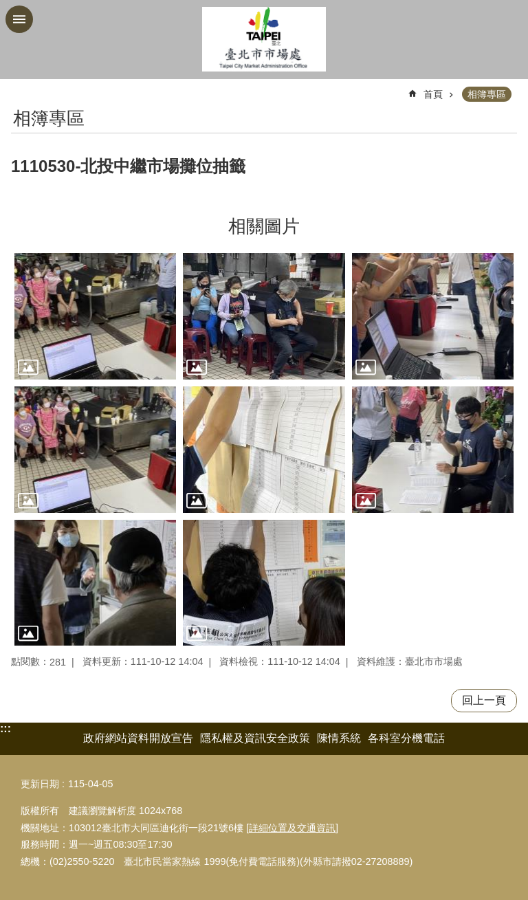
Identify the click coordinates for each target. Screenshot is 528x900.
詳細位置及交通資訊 (292, 827)
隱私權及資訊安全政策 (255, 738)
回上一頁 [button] (484, 700)
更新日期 (40, 783)
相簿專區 (487, 94)
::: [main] (19, 88)
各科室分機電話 (406, 738)
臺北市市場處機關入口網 (264, 39)
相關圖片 (264, 226)
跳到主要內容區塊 (7, 7)
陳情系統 (339, 738)
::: (5, 728)
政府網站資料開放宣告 (138, 738)
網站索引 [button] (19, 19)
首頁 (433, 94)
